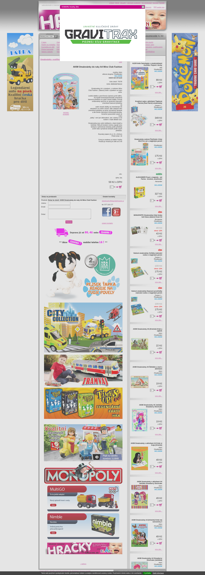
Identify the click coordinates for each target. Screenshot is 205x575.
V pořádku (147, 573)
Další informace (158, 573)
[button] (143, 7)
